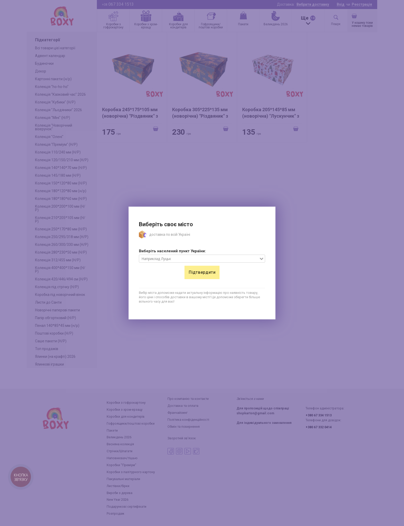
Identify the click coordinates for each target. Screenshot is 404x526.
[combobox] (199, 259)
